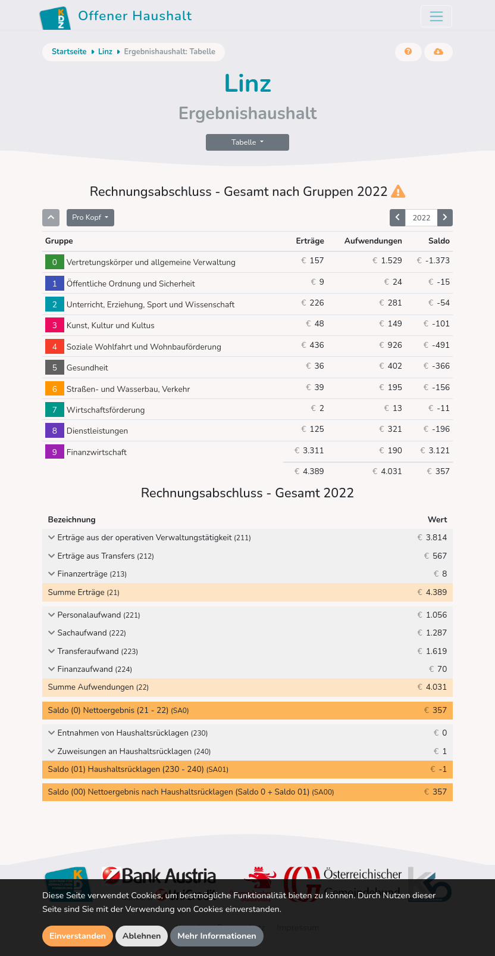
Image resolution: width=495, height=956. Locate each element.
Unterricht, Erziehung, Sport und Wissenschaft (139, 304)
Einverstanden (77, 936)
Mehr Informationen (216, 936)
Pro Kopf (87, 217)
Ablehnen (142, 936)
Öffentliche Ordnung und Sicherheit (120, 283)
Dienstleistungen (86, 431)
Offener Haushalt (115, 18)
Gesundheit (76, 367)
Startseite (69, 51)
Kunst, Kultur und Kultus (100, 325)
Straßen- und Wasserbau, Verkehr (117, 389)
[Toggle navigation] (436, 16)
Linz (105, 51)
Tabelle (244, 142)
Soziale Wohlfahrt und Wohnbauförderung (133, 347)
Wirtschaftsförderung (95, 410)
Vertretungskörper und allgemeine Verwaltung (140, 262)
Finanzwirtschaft (86, 452)
